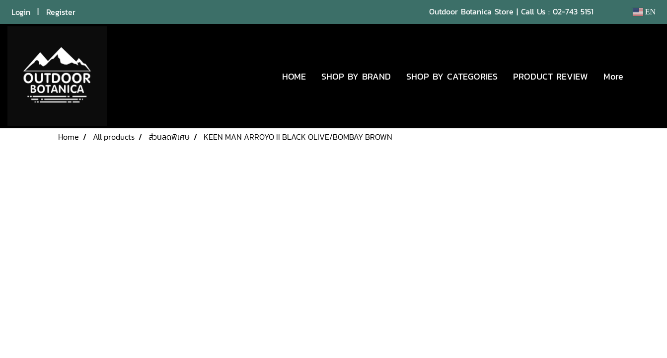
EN (644, 11)
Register (60, 12)
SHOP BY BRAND (356, 76)
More (613, 76)
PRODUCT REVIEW (550, 76)
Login (20, 12)
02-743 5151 (573, 11)
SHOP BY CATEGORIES (452, 76)
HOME (294, 76)
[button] (646, 76)
